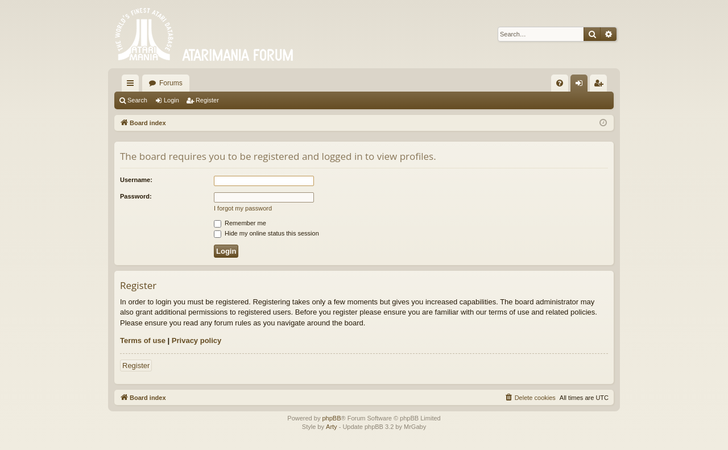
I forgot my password (243, 208)
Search (137, 100)
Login (171, 100)
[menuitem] (559, 83)
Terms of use (143, 340)
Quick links (132, 85)
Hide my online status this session (266, 233)
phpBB (331, 418)
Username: (136, 179)
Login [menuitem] (582, 85)
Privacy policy (196, 340)
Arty (331, 426)
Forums (171, 83)
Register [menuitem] (601, 85)
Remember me (240, 223)
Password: (136, 196)
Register (207, 100)
